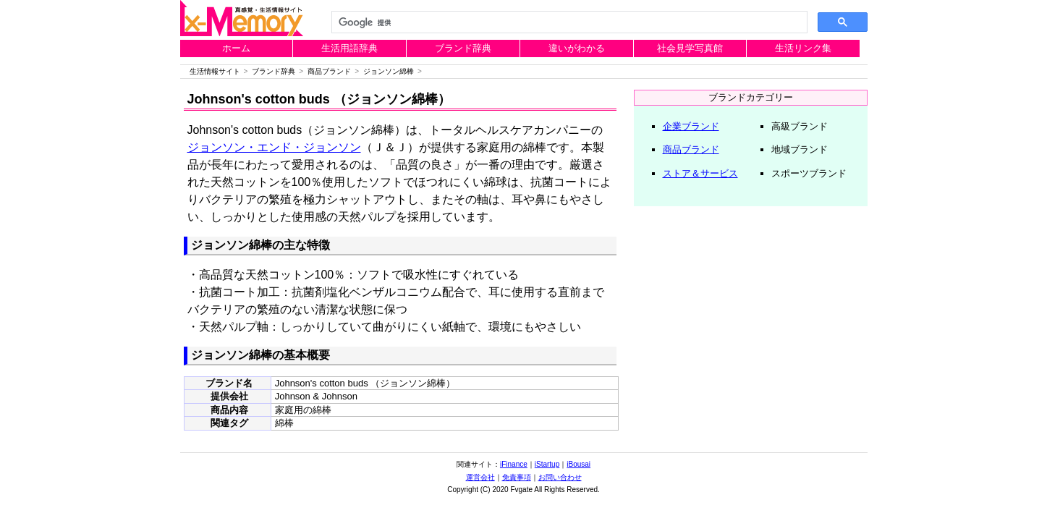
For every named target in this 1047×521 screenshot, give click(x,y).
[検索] (568, 22)
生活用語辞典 (349, 48)
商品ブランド (329, 71)
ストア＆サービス (700, 173)
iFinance (513, 464)
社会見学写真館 (690, 48)
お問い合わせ (560, 477)
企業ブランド (691, 126)
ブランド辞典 (463, 48)
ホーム (236, 48)
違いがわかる (576, 48)
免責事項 (516, 477)
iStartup (547, 464)
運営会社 (480, 477)
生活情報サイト (215, 71)
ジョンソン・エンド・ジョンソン (274, 147)
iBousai (578, 464)
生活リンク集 (803, 48)
